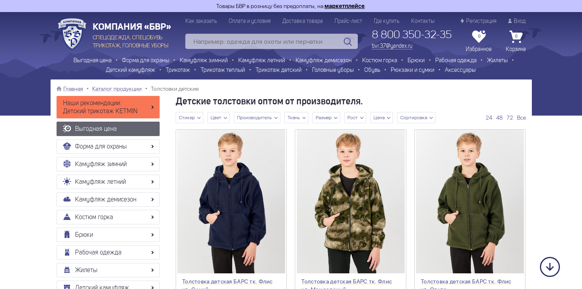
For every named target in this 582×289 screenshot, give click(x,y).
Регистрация (478, 21)
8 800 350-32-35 (412, 35)
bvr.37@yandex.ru (392, 46)
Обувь (372, 70)
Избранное (479, 41)
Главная (73, 88)
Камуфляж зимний (204, 61)
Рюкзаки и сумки (412, 70)
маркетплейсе (344, 6)
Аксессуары (460, 70)
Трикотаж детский (279, 70)
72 (510, 117)
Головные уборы (333, 70)
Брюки (416, 61)
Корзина (516, 41)
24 (489, 117)
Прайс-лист (348, 21)
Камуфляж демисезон (324, 61)
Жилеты (497, 61)
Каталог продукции (117, 88)
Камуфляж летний (261, 61)
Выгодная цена (92, 61)
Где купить (386, 21)
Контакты (422, 21)
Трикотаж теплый (223, 70)
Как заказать (201, 21)
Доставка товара (302, 21)
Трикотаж (178, 70)
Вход (517, 21)
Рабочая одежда (456, 61)
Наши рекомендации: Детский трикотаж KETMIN (100, 107)
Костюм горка (379, 61)
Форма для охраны (145, 61)
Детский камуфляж (130, 70)
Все (521, 117)
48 (499, 117)
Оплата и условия (250, 21)
